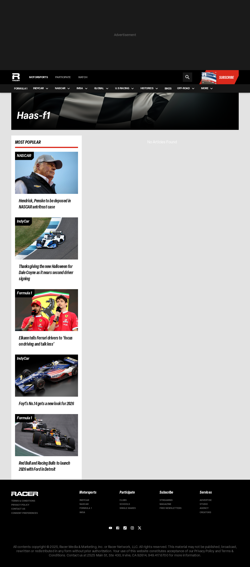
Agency (204, 508)
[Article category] (24, 156)
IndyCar (84, 500)
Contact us (18, 508)
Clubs (123, 500)
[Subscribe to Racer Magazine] (219, 77)
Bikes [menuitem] (168, 88)
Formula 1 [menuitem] (20, 88)
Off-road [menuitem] (186, 88)
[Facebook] (118, 528)
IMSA (82, 512)
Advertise (206, 500)
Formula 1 (85, 508)
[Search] (187, 77)
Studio (204, 504)
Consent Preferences (24, 513)
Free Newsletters (170, 508)
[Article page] (46, 173)
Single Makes (128, 508)
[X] (139, 528)
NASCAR (84, 504)
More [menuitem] (207, 88)
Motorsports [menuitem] (38, 77)
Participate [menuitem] (62, 77)
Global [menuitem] (101, 88)
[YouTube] (110, 528)
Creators (205, 512)
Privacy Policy (20, 504)
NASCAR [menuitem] (63, 88)
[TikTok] (125, 528)
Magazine (165, 504)
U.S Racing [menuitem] (125, 88)
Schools (125, 504)
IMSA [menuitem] (82, 88)
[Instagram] (132, 528)
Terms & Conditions (23, 500)
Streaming (166, 500)
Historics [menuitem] (150, 88)
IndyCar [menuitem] (41, 88)
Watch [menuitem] (82, 77)
